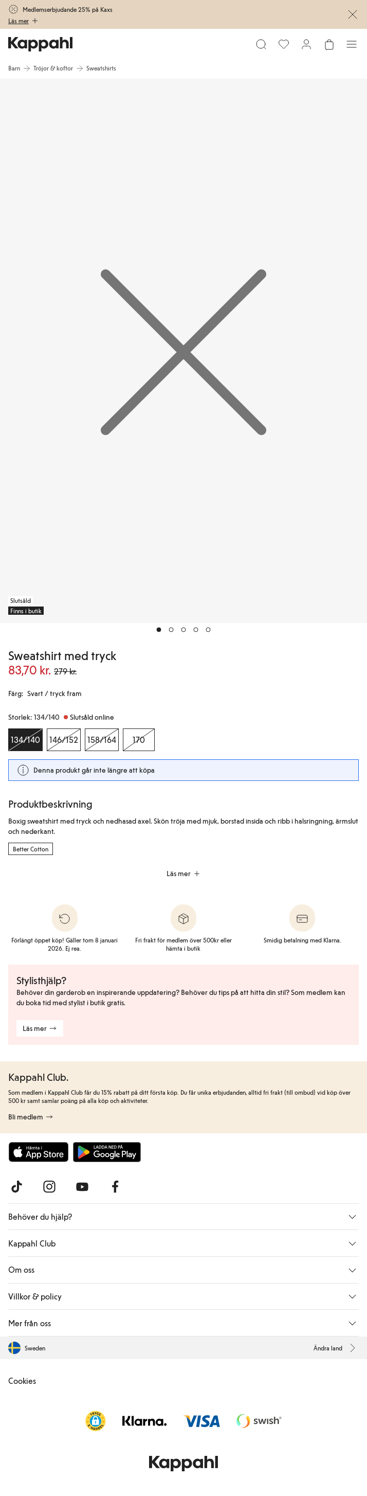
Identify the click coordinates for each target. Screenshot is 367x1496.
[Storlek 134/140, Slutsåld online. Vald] (25, 739)
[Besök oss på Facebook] (115, 1187)
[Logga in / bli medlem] (306, 44)
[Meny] (351, 44)
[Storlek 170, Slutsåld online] (139, 739)
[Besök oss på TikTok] (16, 1187)
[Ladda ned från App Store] (38, 1152)
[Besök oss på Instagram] (49, 1187)
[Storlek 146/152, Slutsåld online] (64, 739)
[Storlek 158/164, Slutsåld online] (102, 739)
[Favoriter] (283, 44)
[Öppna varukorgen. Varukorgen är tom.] (329, 44)
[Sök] (261, 44)
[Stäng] (352, 14)
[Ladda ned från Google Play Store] (107, 1152)
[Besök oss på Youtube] (82, 1187)
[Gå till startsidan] (40, 44)
